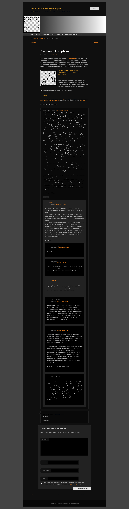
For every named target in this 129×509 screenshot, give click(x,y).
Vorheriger (33, 42)
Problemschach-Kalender (71, 34)
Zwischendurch (74, 99)
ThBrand (58, 55)
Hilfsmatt (42, 100)
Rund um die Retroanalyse (45, 8)
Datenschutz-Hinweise (75, 484)
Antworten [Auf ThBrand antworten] (48, 240)
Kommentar (45, 439)
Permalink (82, 100)
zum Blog (32, 494)
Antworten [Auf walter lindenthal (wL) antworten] (45, 197)
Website (43, 478)
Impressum (56, 494)
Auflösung (61, 99)
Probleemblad (72, 58)
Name (44, 462)
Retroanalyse (46, 34)
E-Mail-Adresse (46, 470)
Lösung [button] (43, 95)
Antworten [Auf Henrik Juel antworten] (45, 420)
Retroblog (37, 34)
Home (31, 34)
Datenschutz (81, 494)
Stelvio (53, 34)
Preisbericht (48, 100)
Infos (81, 34)
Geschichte (60, 34)
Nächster (96, 42)
